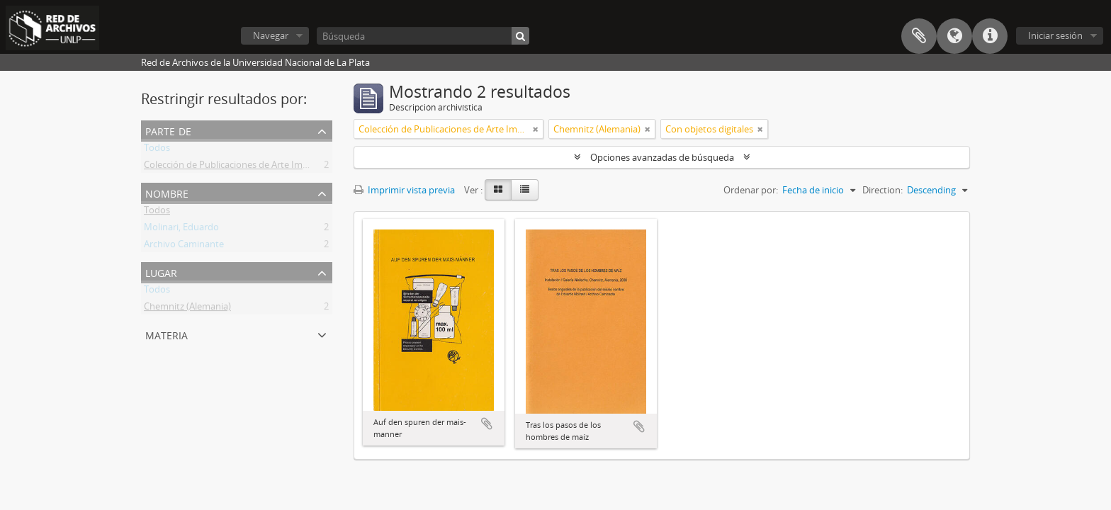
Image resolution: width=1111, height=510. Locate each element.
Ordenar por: (750, 189)
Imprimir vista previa (404, 189)
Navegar (270, 35)
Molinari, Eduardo (181, 229)
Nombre (166, 192)
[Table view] (524, 189)
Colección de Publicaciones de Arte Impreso (235, 167)
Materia (166, 334)
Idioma (954, 36)
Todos (157, 150)
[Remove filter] (535, 129)
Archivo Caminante (184, 246)
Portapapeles (919, 36)
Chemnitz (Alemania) (187, 308)
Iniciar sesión (1055, 35)
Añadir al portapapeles (487, 423)
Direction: (882, 189)
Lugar (161, 271)
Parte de (168, 130)
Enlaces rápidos (990, 36)
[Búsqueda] (423, 36)
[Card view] (498, 189)
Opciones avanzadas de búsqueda (662, 157)
